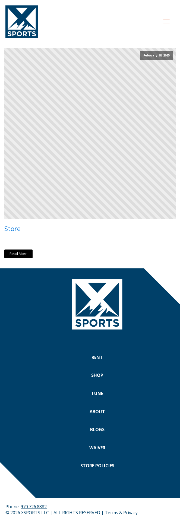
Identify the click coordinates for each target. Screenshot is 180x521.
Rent (97, 357)
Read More (18, 253)
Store (12, 228)
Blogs (97, 429)
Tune (97, 393)
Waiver (97, 448)
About (97, 412)
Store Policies (97, 466)
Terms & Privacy (121, 513)
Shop (97, 375)
